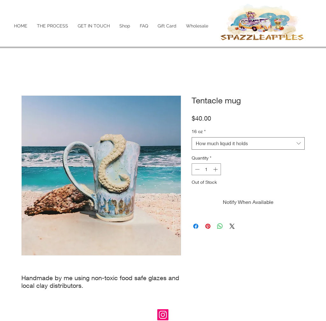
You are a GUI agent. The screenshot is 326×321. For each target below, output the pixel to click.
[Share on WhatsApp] (220, 226)
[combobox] (248, 143)
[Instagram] (162, 314)
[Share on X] (232, 226)
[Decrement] (197, 169)
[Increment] (216, 169)
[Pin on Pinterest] (208, 226)
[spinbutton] (206, 169)
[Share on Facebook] (196, 226)
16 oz (199, 131)
